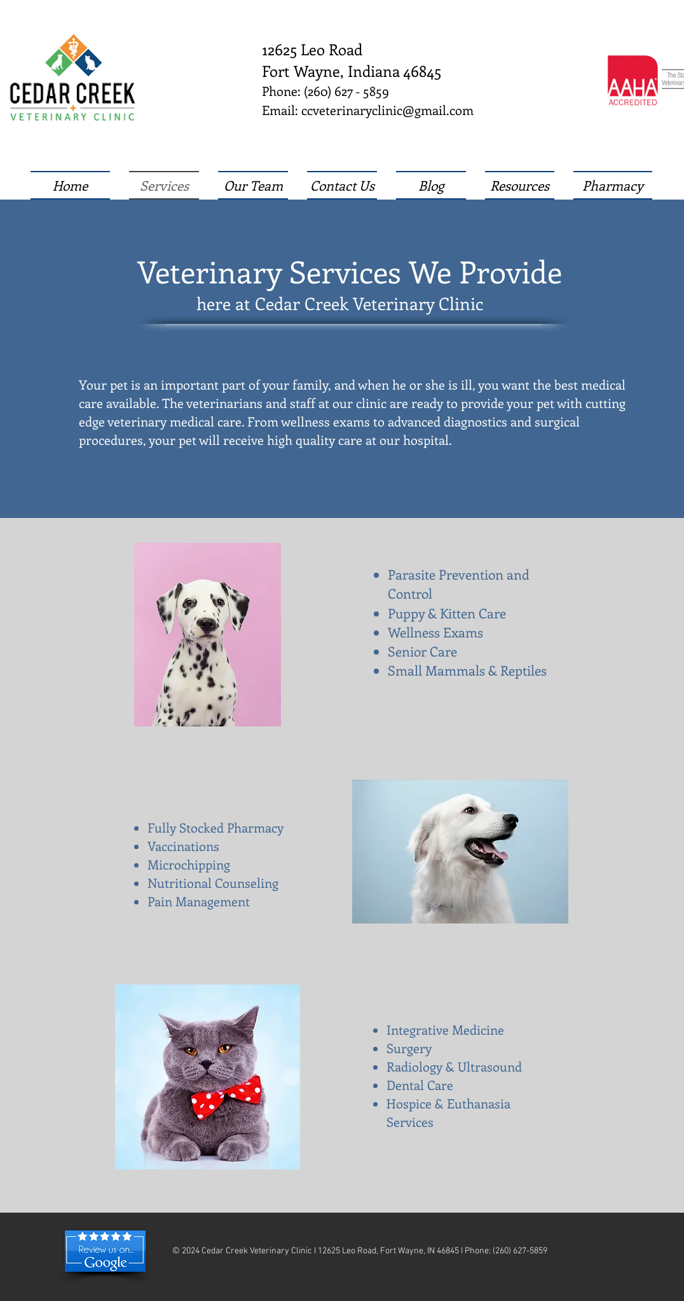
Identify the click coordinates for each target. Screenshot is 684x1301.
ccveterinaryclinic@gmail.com (387, 109)
